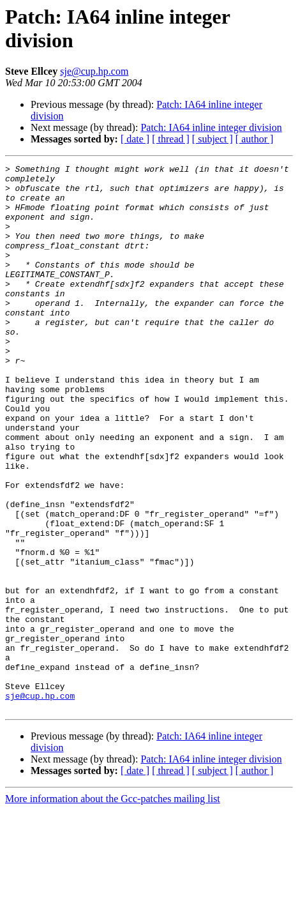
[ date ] (135, 138)
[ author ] (254, 138)
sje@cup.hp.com (94, 71)
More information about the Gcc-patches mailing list (112, 907)
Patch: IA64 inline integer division (210, 127)
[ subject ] (212, 138)
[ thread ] (171, 138)
